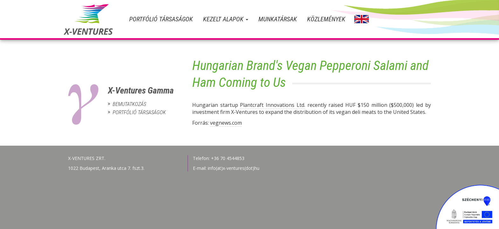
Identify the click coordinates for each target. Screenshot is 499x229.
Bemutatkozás (129, 104)
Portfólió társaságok (161, 19)
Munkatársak (277, 19)
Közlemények (326, 19)
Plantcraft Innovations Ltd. (272, 104)
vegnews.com (226, 122)
